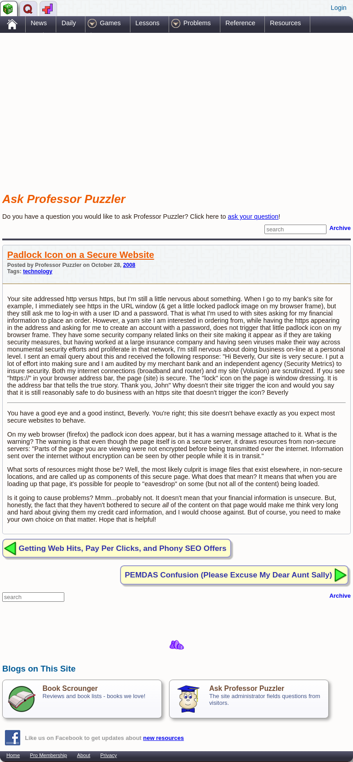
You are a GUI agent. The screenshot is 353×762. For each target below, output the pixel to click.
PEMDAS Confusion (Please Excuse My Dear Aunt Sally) (228, 574)
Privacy (108, 755)
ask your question (253, 216)
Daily (69, 23)
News (39, 23)
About (83, 755)
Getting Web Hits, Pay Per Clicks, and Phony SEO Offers (123, 548)
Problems (197, 23)
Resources (285, 23)
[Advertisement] (107, 105)
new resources (163, 738)
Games (110, 23)
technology (37, 271)
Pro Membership (48, 755)
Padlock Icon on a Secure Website (80, 255)
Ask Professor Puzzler (246, 688)
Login (338, 7)
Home (13, 755)
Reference (240, 23)
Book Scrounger (70, 688)
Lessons (147, 23)
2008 (129, 265)
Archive (340, 228)
